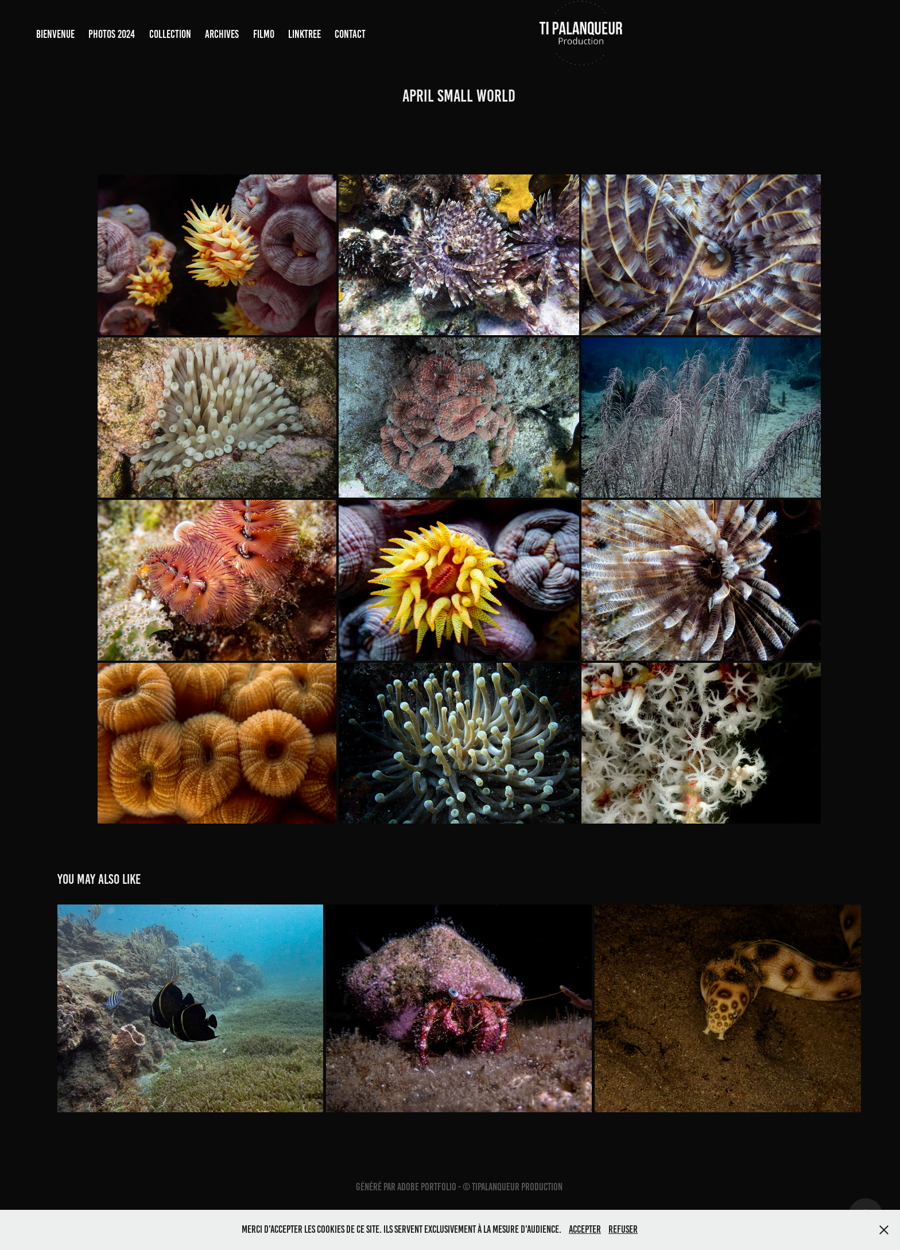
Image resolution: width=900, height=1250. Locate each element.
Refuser (623, 1229)
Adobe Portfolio (426, 1187)
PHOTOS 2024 (111, 34)
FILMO (263, 34)
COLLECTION (170, 34)
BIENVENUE (55, 34)
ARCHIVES (222, 34)
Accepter (585, 1229)
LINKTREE (304, 34)
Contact (350, 34)
